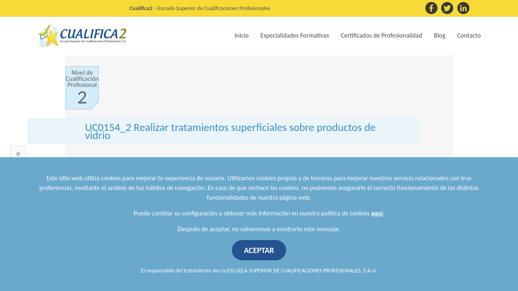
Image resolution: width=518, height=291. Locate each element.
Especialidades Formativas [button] (295, 35)
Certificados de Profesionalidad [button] (381, 35)
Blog (439, 35)
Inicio (242, 35)
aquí (377, 213)
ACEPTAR (259, 250)
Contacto (469, 35)
